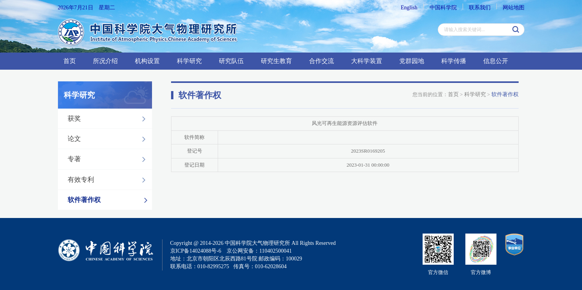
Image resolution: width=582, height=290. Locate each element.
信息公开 (495, 61)
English (409, 8)
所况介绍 (105, 61)
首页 (69, 61)
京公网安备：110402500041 (259, 251)
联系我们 (480, 8)
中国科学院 (443, 8)
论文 (109, 139)
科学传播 (453, 61)
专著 (109, 159)
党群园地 (411, 61)
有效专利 (109, 180)
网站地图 (513, 8)
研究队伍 (231, 61)
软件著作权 (110, 200)
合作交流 (321, 61)
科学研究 (189, 61)
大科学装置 (366, 61)
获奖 (109, 119)
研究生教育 (276, 61)
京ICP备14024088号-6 (195, 251)
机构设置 (147, 61)
